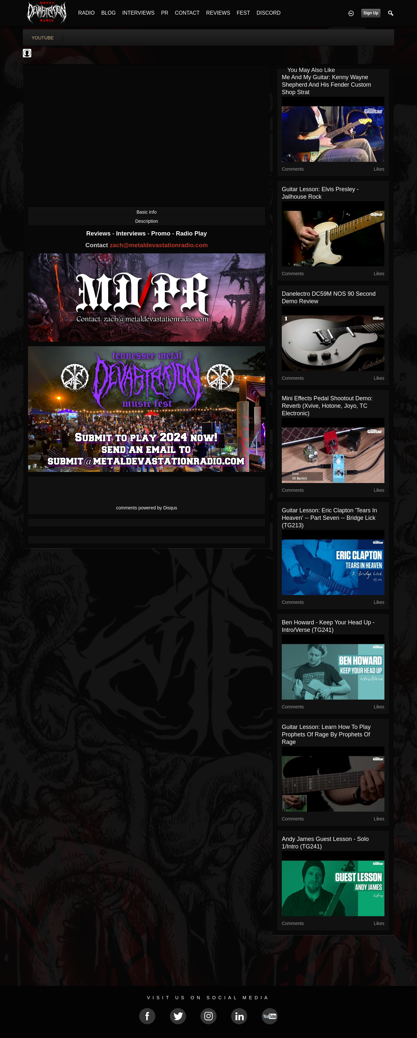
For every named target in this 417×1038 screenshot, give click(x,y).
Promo (161, 233)
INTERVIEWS (138, 13)
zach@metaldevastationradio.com (159, 245)
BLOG (108, 13)
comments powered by (146, 507)
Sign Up (371, 13)
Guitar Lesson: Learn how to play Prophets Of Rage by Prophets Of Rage (326, 734)
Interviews (131, 233)
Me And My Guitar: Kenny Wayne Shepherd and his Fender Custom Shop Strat (326, 84)
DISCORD (268, 13)
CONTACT (187, 13)
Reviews (99, 233)
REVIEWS (218, 13)
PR (164, 13)
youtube (43, 37)
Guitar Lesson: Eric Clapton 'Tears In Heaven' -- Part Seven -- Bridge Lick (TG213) (329, 518)
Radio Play (191, 233)
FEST (243, 13)
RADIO (86, 13)
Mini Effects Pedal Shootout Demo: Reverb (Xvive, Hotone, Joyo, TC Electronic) (327, 406)
